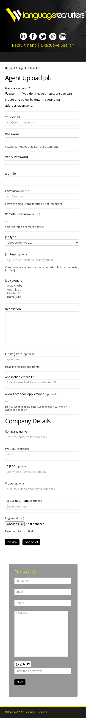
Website (17, 449)
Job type (10, 237)
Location (17, 191)
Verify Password (16, 157)
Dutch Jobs (42, 297)
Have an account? (17, 88)
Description (13, 309)
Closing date (19, 354)
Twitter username (23, 501)
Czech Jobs (42, 293)
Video (15, 483)
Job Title (10, 173)
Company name (16, 431)
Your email (12, 117)
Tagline (16, 466)
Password (12, 134)
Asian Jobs (42, 290)
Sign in (13, 93)
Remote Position (22, 214)
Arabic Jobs (42, 286)
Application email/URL (20, 377)
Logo (14, 518)
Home (9, 68)
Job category (13, 280)
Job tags (16, 254)
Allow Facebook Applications (30, 394)
